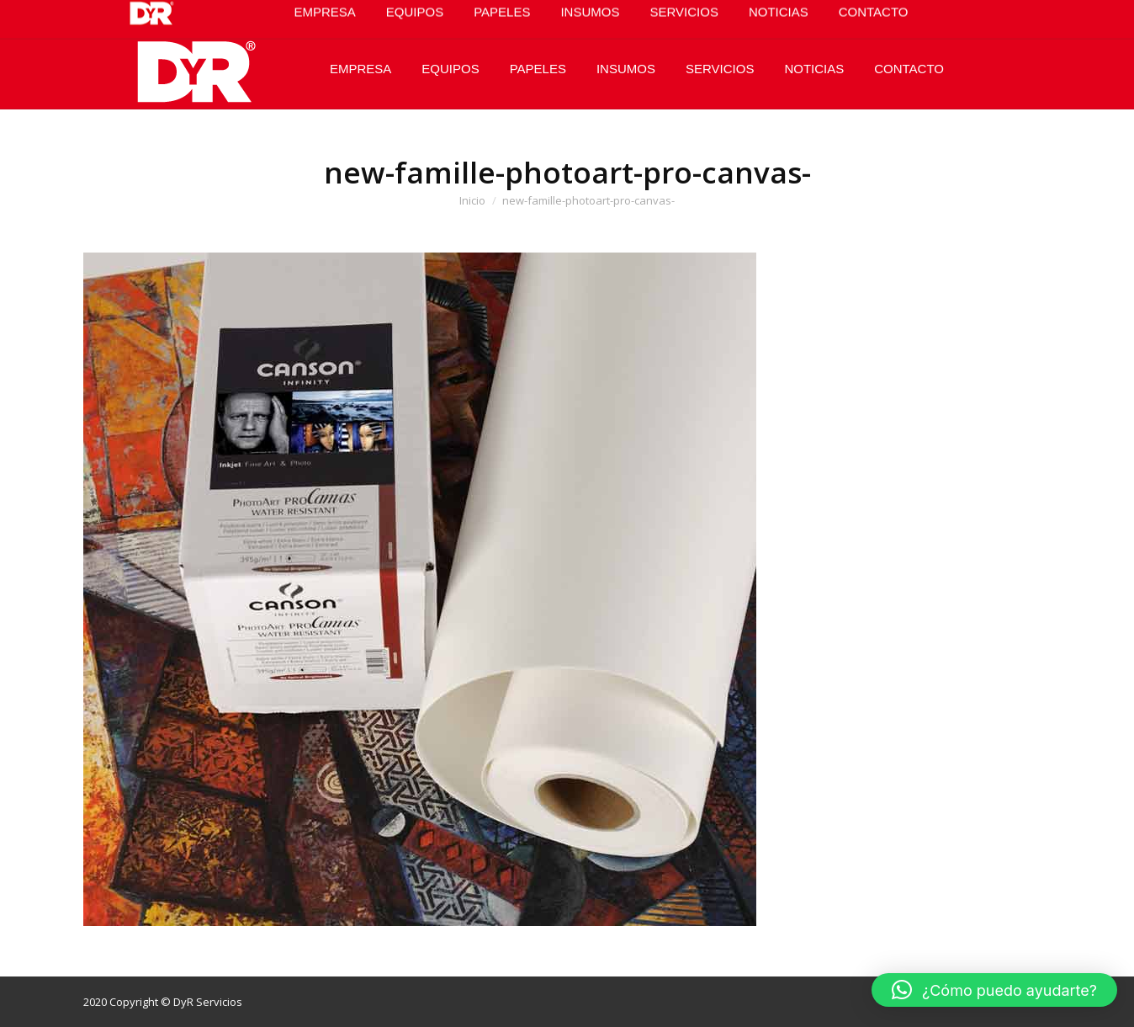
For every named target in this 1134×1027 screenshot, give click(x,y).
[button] (994, 990)
